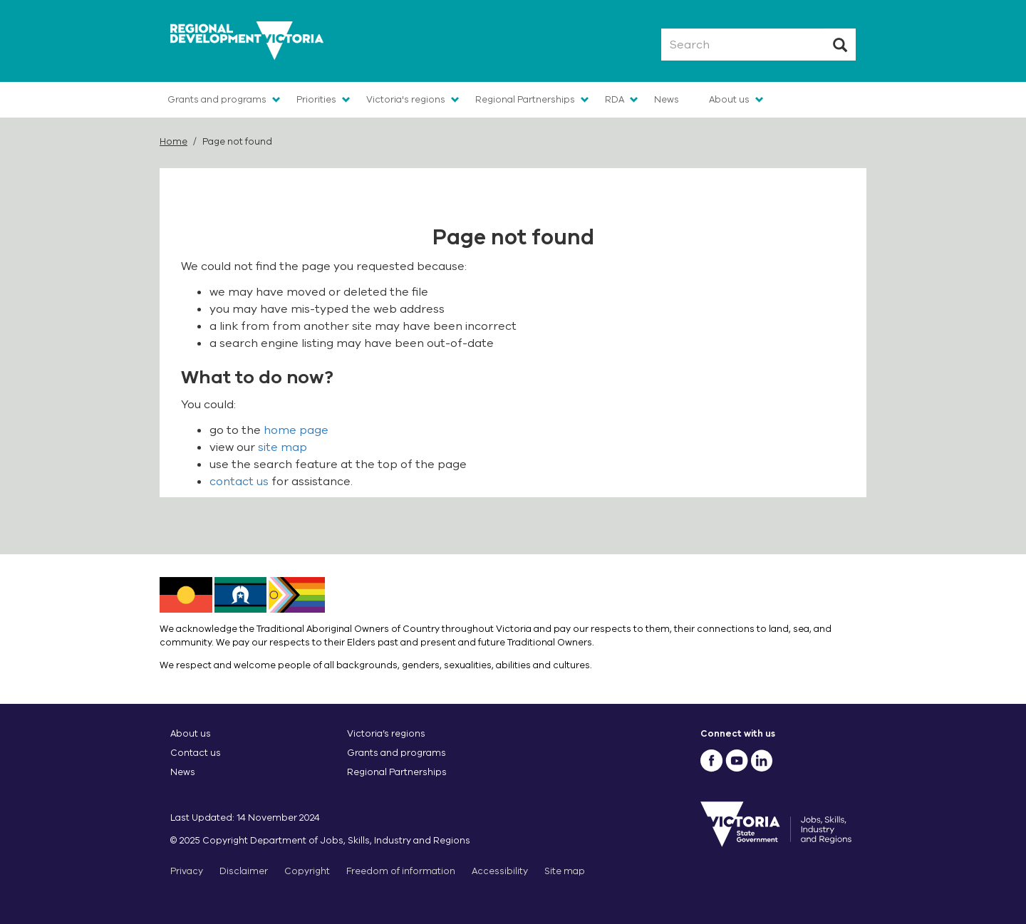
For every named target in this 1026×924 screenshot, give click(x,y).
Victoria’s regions (386, 733)
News (666, 99)
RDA (614, 99)
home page (296, 430)
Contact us (195, 753)
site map (282, 447)
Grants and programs (216, 99)
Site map (564, 871)
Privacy (186, 871)
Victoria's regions (405, 99)
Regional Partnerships (525, 99)
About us (729, 99)
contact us (239, 481)
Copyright (307, 871)
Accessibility (500, 871)
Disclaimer (243, 871)
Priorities (316, 99)
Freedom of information (400, 871)
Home (173, 141)
